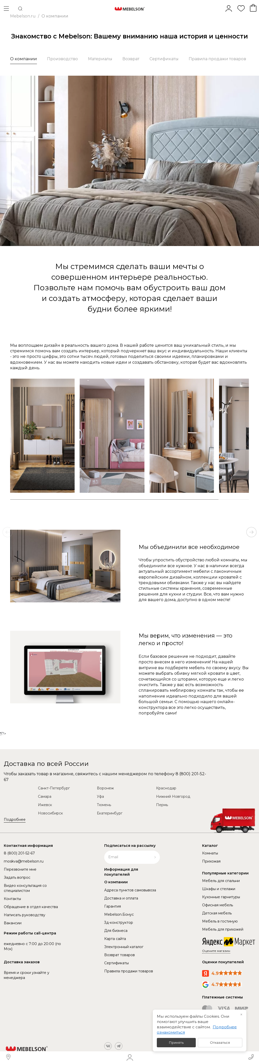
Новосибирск (50, 813)
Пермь (162, 805)
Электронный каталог (123, 947)
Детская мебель (217, 913)
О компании (23, 58)
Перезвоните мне (20, 869)
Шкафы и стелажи (218, 889)
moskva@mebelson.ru (24, 861)
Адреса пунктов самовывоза (130, 890)
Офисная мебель (217, 905)
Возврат (130, 58)
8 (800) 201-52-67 (19, 853)
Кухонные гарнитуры (221, 897)
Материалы (100, 58)
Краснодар (166, 788)
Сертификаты (164, 58)
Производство (62, 58)
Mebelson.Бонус (119, 914)
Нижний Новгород (173, 796)
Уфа (100, 796)
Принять (176, 1042)
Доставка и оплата (121, 898)
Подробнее (15, 819)
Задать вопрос (17, 877)
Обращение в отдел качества (31, 907)
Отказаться (220, 1042)
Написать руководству (24, 915)
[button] (251, 532)
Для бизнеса (115, 930)
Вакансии (12, 923)
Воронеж (105, 788)
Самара (44, 796)
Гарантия (112, 906)
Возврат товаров (119, 955)
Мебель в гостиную (220, 921)
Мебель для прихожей (222, 929)
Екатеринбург (109, 813)
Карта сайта (115, 938)
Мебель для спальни (221, 880)
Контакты (12, 898)
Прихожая (211, 861)
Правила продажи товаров (217, 58)
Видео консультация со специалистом (25, 888)
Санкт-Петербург (54, 788)
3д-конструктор (118, 922)
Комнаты (210, 853)
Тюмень (104, 805)
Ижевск (45, 805)
